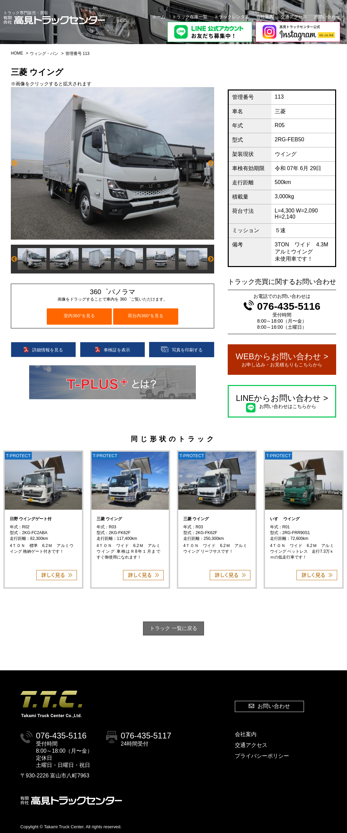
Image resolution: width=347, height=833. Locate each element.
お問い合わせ (327, 16)
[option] (112, 163)
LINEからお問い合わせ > (282, 401)
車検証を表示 (112, 349)
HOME (17, 53)
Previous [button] (14, 163)
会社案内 (265, 16)
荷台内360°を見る (145, 315)
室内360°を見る (79, 315)
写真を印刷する (182, 349)
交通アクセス (294, 16)
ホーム (158, 16)
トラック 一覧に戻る (173, 628)
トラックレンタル (231, 16)
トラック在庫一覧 (189, 16)
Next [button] (210, 163)
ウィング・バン (44, 53)
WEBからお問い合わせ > (282, 360)
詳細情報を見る (43, 349)
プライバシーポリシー (262, 756)
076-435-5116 (282, 306)
